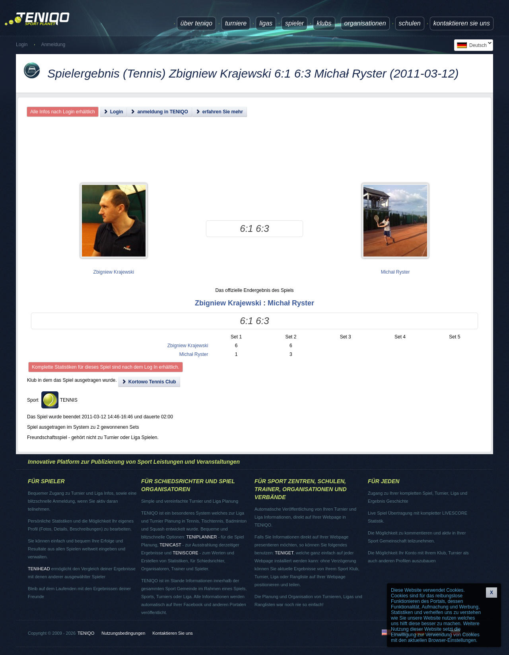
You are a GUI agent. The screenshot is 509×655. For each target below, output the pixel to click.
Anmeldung (53, 44)
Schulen (410, 23)
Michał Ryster (395, 272)
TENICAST (170, 544)
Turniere (236, 23)
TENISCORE (185, 552)
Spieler (294, 23)
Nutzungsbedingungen (123, 633)
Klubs (324, 23)
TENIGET (284, 552)
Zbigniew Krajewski (113, 272)
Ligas (265, 23)
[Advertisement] (255, 157)
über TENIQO (196, 23)
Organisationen (365, 23)
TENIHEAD (39, 568)
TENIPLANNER (202, 536)
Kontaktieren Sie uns (461, 23)
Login (21, 44)
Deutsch (473, 45)
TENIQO (86, 633)
